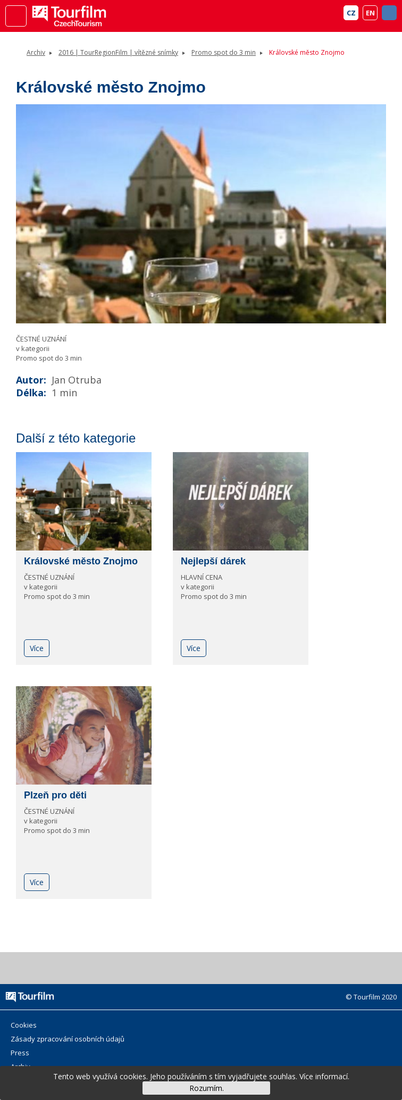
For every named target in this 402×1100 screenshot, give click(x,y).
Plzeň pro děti (55, 795)
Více (37, 648)
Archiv (36, 52)
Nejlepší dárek (213, 561)
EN (370, 13)
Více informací (323, 1076)
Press (20, 1052)
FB (389, 12)
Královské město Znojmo (81, 561)
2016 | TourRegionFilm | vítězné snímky (118, 52)
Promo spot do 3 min (223, 52)
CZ (351, 13)
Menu (16, 16)
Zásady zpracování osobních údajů (67, 1039)
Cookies (24, 1025)
